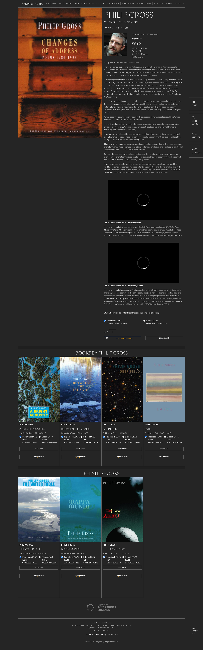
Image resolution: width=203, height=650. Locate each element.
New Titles (57, 4)
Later (149, 428)
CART (194, 103)
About (140, 4)
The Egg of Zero (114, 549)
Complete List (72, 4)
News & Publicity (101, 4)
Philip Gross (26, 424)
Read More (39, 449)
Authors (85, 4)
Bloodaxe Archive (163, 4)
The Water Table (30, 549)
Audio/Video (128, 4)
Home (46, 4)
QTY (106, 331)
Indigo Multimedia (111, 642)
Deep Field (110, 428)
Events (115, 4)
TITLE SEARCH (196, 119)
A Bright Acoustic (32, 428)
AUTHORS (196, 135)
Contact (179, 4)
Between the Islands (75, 428)
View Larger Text (195, 631)
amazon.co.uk (164, 338)
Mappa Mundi (70, 549)
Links (148, 4)
